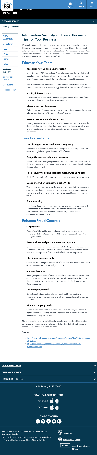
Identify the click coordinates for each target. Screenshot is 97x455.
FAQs (5, 53)
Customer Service (11, 372)
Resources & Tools (12, 379)
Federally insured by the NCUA (81, 447)
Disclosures (6, 434)
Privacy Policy (41, 431)
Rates (5, 63)
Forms (6, 58)
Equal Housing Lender (71, 439)
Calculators (8, 43)
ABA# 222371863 (8, 37)
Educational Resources (8, 78)
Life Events (8, 84)
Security (15, 434)
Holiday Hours (10, 89)
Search (81, 6)
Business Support (7, 70)
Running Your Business (11, 26)
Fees (5, 48)
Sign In (70, 6)
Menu (92, 6)
